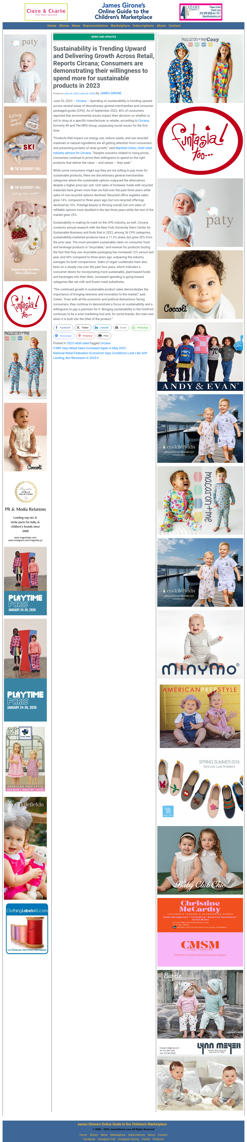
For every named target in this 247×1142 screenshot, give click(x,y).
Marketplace (120, 25)
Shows (64, 25)
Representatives (95, 25)
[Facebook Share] (63, 327)
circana (105, 343)
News (76, 25)
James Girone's (89, 1124)
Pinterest (158, 1139)
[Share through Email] (121, 327)
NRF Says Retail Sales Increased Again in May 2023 (89, 348)
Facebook (89, 1139)
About (161, 25)
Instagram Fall (106, 1139)
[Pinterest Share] (85, 336)
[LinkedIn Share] (102, 327)
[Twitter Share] (83, 327)
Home (52, 25)
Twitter (146, 1139)
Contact (175, 25)
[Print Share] (104, 336)
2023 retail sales (78, 343)
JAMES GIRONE (110, 93)
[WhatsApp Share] (141, 327)
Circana (81, 101)
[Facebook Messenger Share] (63, 336)
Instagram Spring (128, 1139)
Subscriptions (143, 25)
